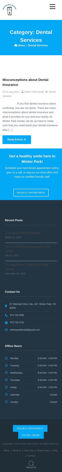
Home (21, 45)
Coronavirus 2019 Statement (23, 233)
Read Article (16, 139)
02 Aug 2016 (12, 91)
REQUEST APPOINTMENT (31, 192)
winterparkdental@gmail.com (25, 329)
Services (17, 450)
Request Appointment (30, 428)
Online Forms (43, 450)
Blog (55, 450)
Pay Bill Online (31, 435)
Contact (31, 456)
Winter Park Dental (34, 91)
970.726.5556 (17, 315)
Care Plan (29, 450)
